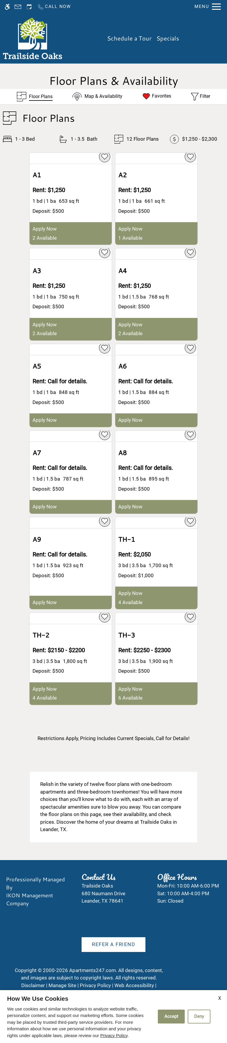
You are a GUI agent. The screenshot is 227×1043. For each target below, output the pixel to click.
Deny (199, 1016)
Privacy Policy (113, 1035)
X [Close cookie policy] (219, 998)
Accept (171, 1016)
